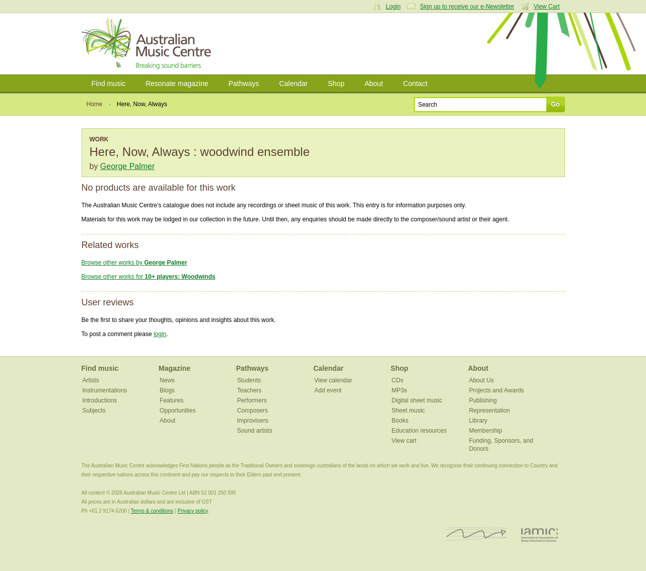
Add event (327, 390)
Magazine (174, 368)
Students (249, 380)
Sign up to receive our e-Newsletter (467, 6)
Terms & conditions (152, 511)
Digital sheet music (417, 400)
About (374, 83)
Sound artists (254, 430)
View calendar (333, 380)
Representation (489, 410)
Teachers (249, 390)
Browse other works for (149, 276)
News (167, 380)
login (160, 334)
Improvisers (252, 420)
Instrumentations (105, 390)
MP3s (399, 390)
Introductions (100, 400)
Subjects (94, 410)
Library (478, 420)
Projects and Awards (496, 390)
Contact (415, 83)
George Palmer (127, 166)
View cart (404, 440)
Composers (252, 410)
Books (400, 420)
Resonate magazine (177, 83)
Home (95, 104)
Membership (485, 430)
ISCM (476, 534)
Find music (109, 83)
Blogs (167, 390)
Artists (91, 380)
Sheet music (408, 410)
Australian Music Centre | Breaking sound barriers (148, 43)
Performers (252, 400)
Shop (336, 83)
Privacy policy (192, 511)
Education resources (419, 430)
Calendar (293, 83)
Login (393, 6)
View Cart (547, 6)
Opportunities (177, 410)
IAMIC (539, 534)
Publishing (482, 400)
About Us (481, 380)
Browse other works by (134, 262)
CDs (397, 380)
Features (171, 400)
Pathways (244, 83)
